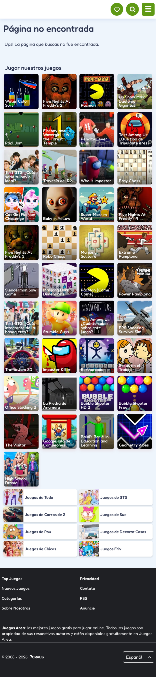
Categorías (12, 598)
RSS (83, 598)
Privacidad (89, 578)
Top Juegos (12, 578)
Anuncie (87, 607)
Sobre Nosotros (16, 607)
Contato (87, 588)
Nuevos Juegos (15, 588)
